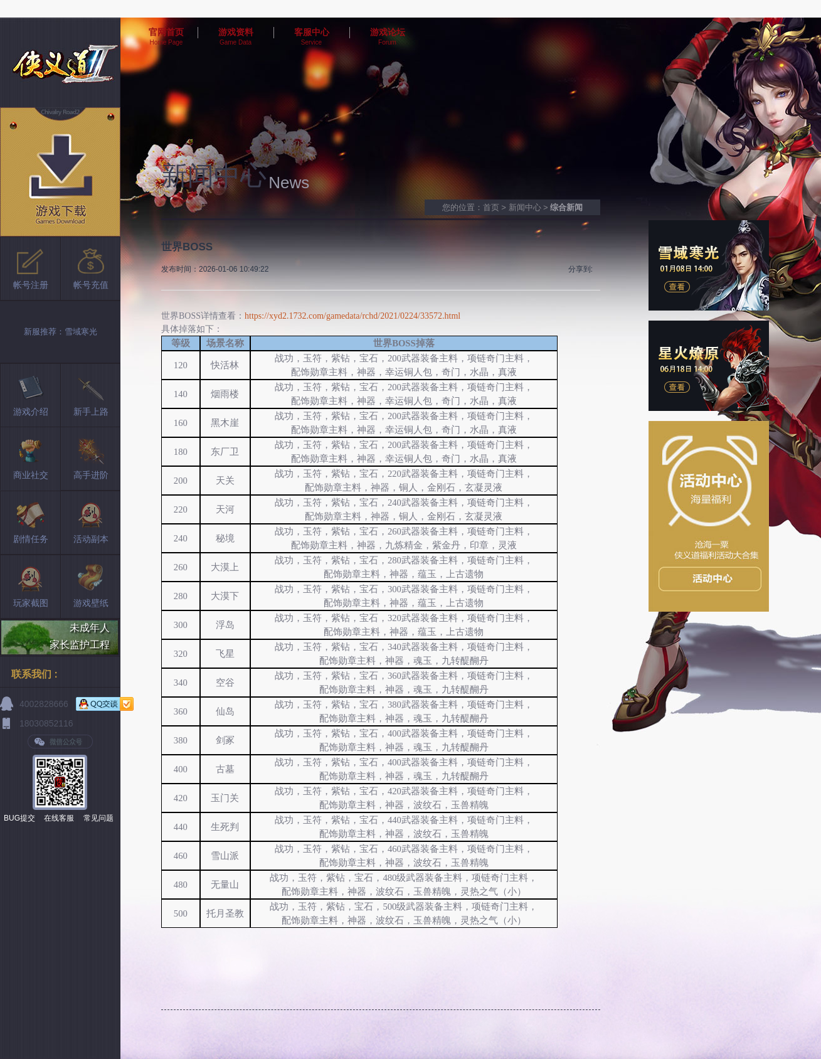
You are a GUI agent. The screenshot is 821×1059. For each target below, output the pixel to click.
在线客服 (59, 818)
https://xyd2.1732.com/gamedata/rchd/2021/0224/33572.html (352, 316)
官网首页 (166, 32)
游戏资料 (235, 32)
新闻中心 (525, 207)
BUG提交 (19, 818)
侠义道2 (60, 62)
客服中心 (311, 32)
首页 (491, 207)
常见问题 (98, 818)
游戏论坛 (387, 32)
